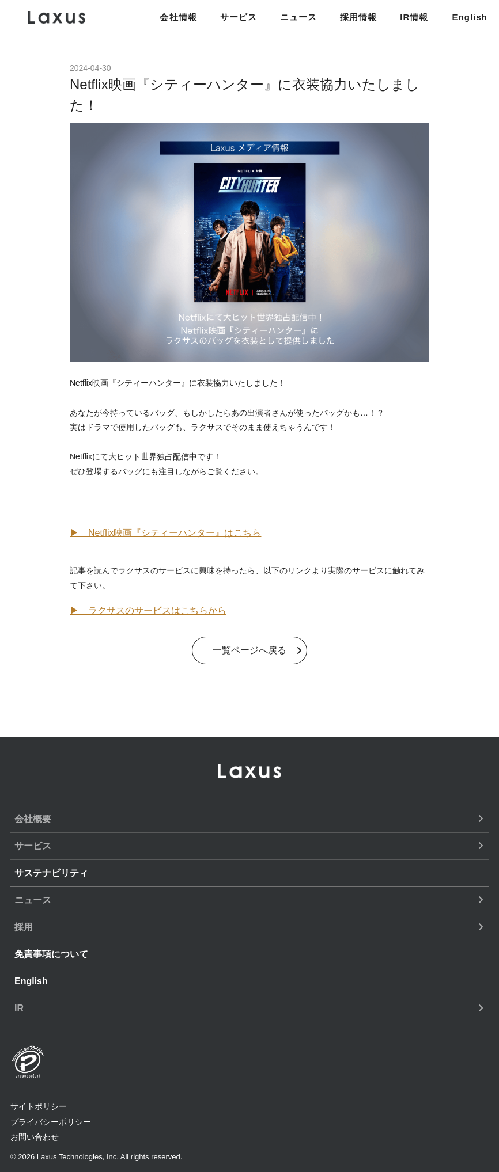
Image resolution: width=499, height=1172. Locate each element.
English (469, 17)
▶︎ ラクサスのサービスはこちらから (148, 610)
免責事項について (51, 954)
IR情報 (414, 17)
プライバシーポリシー (50, 1122)
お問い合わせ (34, 1136)
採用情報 (358, 17)
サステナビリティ (51, 873)
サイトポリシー (38, 1106)
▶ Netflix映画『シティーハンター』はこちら (165, 533)
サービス (238, 17)
